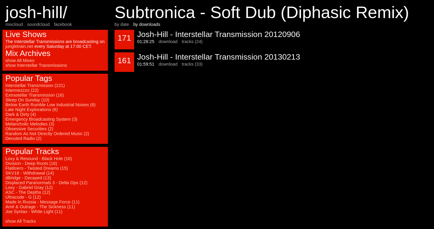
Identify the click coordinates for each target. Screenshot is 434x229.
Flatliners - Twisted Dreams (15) (36, 168)
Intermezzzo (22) (22, 90)
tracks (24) (192, 41)
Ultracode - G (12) (23, 197)
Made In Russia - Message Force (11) (42, 202)
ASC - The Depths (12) (27, 192)
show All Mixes (19, 60)
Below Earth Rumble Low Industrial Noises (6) (50, 104)
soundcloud (38, 24)
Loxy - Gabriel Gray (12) (29, 187)
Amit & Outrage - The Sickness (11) (40, 206)
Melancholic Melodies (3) (29, 124)
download (168, 41)
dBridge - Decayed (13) (28, 177)
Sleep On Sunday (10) (27, 99)
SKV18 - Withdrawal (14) (29, 173)
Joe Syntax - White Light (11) (33, 211)
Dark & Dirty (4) (20, 114)
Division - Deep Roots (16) (31, 163)
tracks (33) (192, 64)
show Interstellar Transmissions (36, 65)
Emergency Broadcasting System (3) (41, 119)
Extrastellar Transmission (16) (34, 95)
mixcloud (14, 24)
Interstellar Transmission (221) (35, 85)
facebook (63, 24)
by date (122, 24)
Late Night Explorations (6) (31, 109)
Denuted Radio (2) (23, 138)
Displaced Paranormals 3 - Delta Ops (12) (46, 182)
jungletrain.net (19, 46)
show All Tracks (20, 221)
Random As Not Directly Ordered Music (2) (47, 133)
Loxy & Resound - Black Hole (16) (38, 158)
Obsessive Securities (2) (29, 128)
